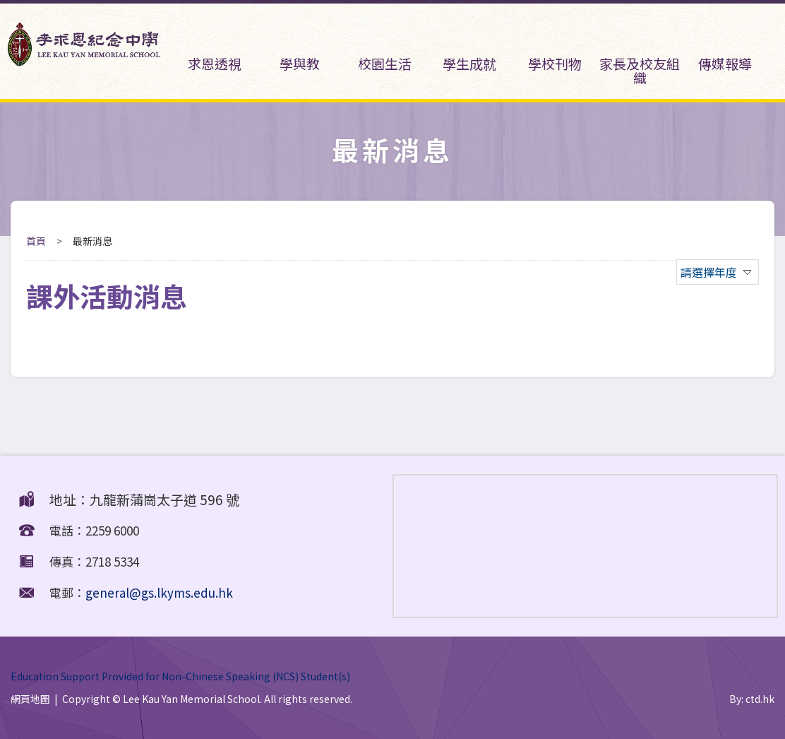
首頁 (36, 241)
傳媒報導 (724, 45)
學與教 (299, 45)
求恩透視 (214, 45)
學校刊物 (554, 45)
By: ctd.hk (751, 699)
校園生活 (384, 45)
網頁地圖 (30, 699)
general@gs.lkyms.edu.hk (159, 592)
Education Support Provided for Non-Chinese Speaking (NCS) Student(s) (180, 675)
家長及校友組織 (640, 52)
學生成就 (469, 45)
